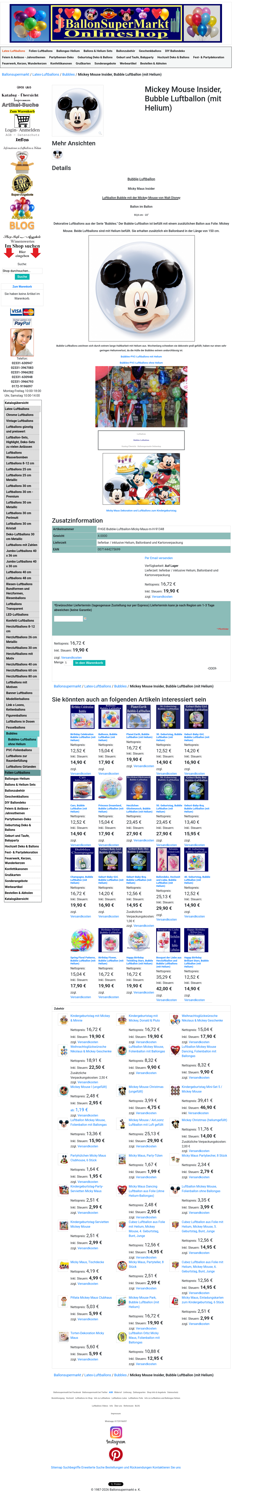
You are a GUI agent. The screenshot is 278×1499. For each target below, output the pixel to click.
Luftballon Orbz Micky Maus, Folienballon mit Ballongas (144, 1337)
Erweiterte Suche (92, 1467)
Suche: (22, 264)
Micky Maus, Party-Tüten (146, 1155)
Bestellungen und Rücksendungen (128, 1467)
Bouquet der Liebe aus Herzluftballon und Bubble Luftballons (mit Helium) (168, 962)
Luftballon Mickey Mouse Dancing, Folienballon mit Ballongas (199, 1051)
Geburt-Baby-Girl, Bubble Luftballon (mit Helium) (196, 737)
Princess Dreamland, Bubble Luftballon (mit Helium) (111, 808)
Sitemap (56, 1467)
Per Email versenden (159, 558)
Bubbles (68, 74)
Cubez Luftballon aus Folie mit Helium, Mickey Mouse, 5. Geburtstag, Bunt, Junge (202, 1226)
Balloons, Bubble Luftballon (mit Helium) (107, 737)
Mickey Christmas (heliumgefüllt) (204, 1120)
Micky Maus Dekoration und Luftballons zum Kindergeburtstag (141, 510)
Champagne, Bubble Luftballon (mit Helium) (81, 879)
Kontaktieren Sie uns (167, 1467)
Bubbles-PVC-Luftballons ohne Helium (141, 362)
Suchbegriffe (72, 1467)
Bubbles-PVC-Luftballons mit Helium (141, 356)
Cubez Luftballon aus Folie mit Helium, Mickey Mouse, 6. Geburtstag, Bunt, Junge (202, 1266)
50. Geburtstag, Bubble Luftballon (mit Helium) (169, 808)
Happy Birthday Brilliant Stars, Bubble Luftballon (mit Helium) (196, 962)
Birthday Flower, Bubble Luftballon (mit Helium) (111, 960)
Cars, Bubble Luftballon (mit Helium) (78, 808)
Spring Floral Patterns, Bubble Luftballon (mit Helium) (83, 960)
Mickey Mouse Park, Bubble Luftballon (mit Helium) (144, 1302)
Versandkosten (162, 596)
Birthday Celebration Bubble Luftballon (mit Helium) (83, 737)
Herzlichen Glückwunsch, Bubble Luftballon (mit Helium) (139, 808)
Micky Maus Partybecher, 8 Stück (204, 1155)
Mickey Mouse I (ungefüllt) (88, 1087)
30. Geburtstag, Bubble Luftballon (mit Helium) (169, 737)
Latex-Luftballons (45, 74)
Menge (59, 662)
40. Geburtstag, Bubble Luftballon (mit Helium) (197, 879)
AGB (111, 1392)
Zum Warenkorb (22, 286)
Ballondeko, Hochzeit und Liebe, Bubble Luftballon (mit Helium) (168, 881)
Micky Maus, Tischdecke (87, 1262)
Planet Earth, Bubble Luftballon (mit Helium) (139, 736)
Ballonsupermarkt (15, 74)
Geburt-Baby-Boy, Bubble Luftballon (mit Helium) (196, 808)
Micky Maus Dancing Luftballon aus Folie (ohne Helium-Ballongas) (146, 1191)
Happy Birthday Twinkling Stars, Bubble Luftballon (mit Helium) (139, 960)
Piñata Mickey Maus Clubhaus (91, 1297)
